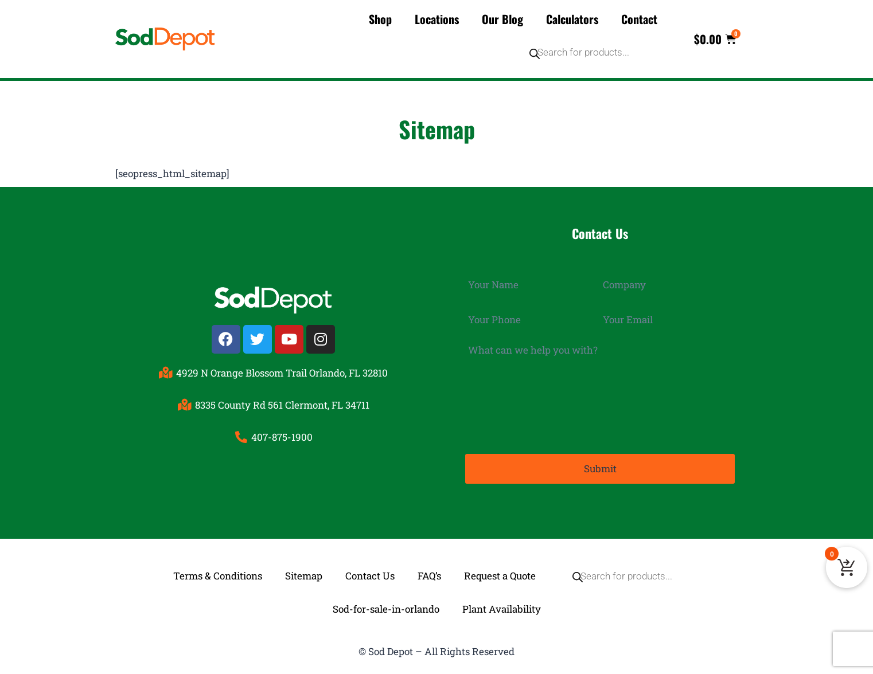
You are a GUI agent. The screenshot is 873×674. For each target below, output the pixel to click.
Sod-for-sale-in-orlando (386, 608)
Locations (437, 19)
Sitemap (303, 575)
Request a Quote (500, 575)
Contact (639, 19)
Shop (380, 19)
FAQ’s (429, 575)
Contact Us (370, 575)
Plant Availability (501, 608)
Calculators (572, 19)
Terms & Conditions (217, 575)
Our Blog (502, 19)
